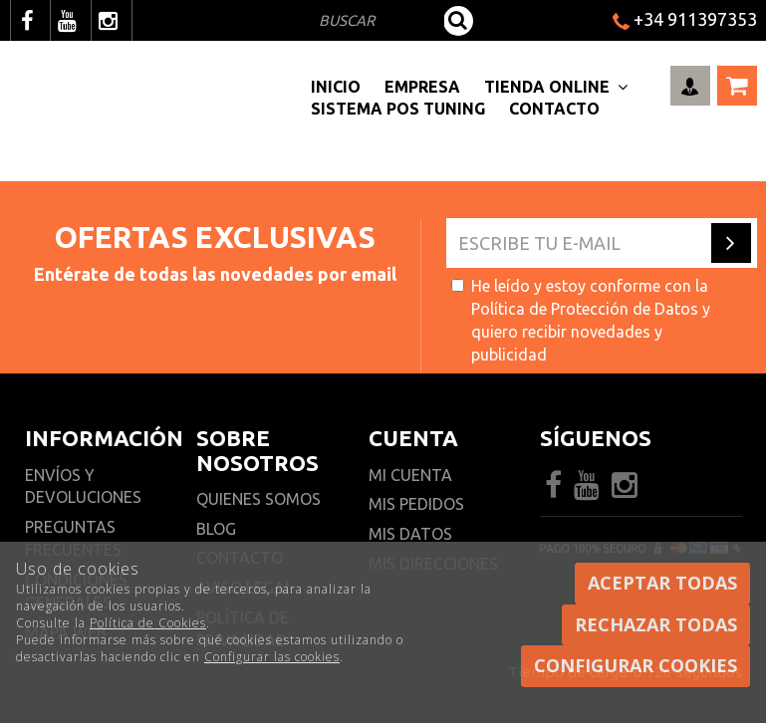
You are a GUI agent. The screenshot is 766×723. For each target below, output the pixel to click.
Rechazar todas (656, 624)
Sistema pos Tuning (398, 109)
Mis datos (410, 534)
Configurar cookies (635, 665)
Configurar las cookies (272, 656)
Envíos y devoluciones (85, 486)
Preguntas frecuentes (73, 538)
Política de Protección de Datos (584, 309)
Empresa (422, 87)
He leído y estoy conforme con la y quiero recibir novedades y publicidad (580, 320)
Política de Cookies (148, 622)
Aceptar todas (662, 583)
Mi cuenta (410, 475)
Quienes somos (258, 499)
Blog (216, 529)
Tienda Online (556, 87)
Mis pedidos (416, 504)
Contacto (554, 109)
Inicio (336, 87)
